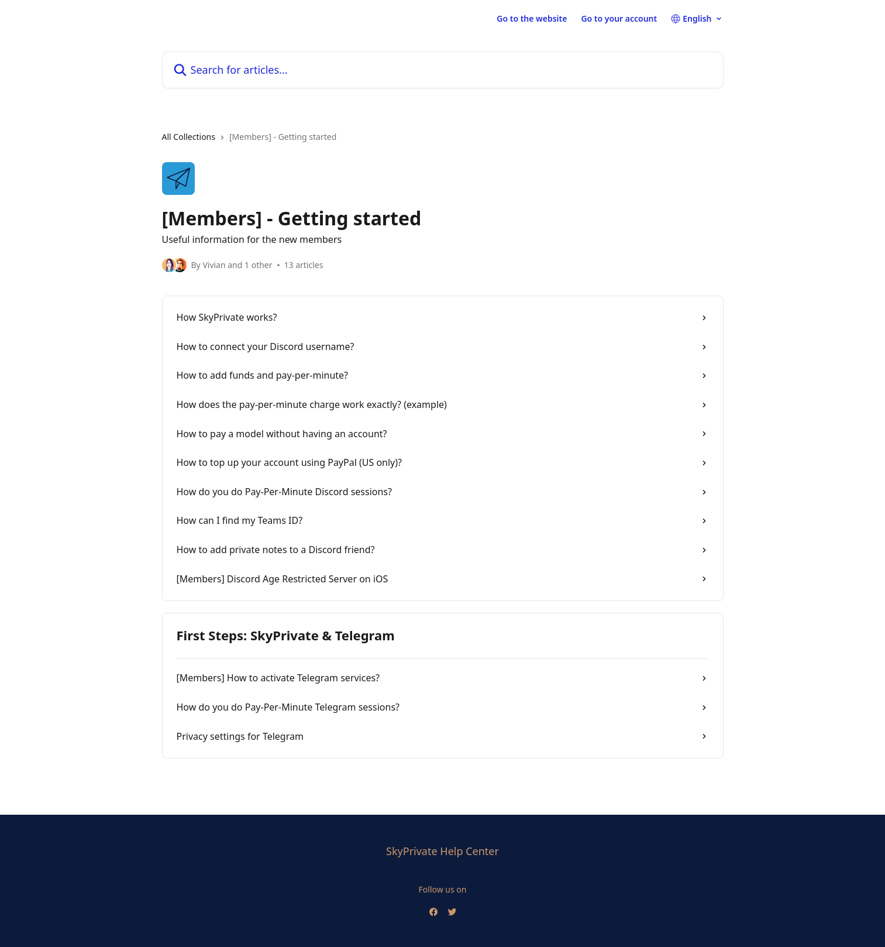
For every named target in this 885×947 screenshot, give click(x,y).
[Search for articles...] (443, 70)
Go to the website (532, 19)
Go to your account (619, 19)
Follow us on (443, 889)
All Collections (188, 136)
